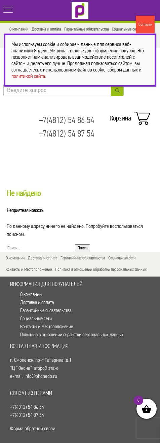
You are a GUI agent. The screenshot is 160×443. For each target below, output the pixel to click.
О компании (18, 29)
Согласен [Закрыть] (145, 24)
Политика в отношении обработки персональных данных (101, 269)
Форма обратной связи (32, 428)
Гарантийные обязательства (86, 29)
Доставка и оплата (46, 29)
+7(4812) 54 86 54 (66, 120)
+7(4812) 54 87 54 (66, 134)
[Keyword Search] (57, 90)
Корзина (128, 116)
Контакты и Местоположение (29, 269)
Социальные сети (125, 29)
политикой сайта (28, 76)
